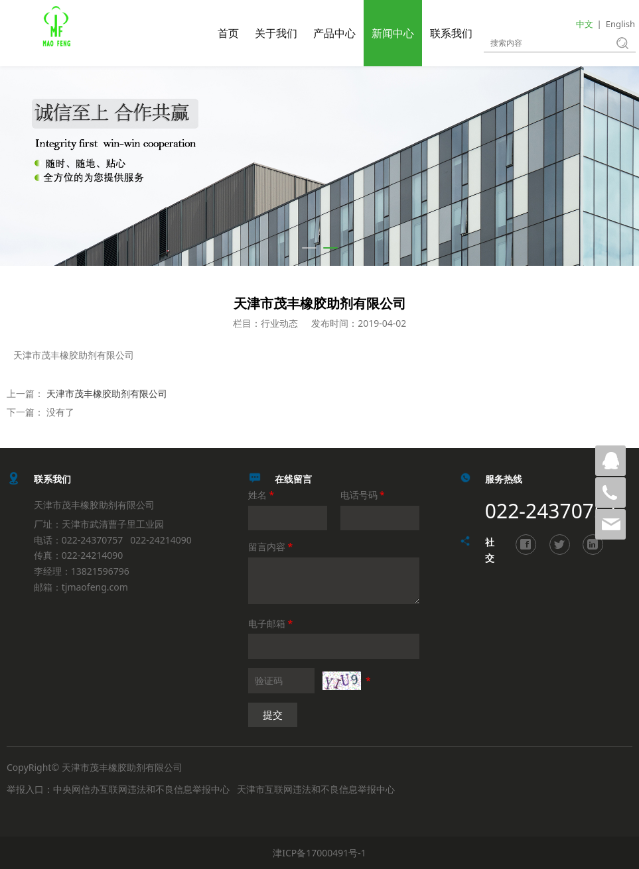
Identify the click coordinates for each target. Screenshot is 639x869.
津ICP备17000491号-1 (319, 852)
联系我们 (451, 33)
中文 (584, 24)
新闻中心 (393, 33)
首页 (228, 33)
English (620, 24)
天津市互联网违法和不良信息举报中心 (316, 789)
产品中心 (334, 33)
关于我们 (276, 33)
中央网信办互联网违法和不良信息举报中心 (141, 789)
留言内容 (271, 546)
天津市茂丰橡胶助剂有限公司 (106, 393)
